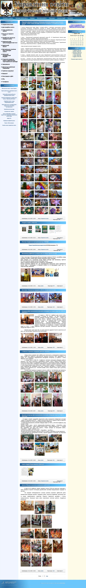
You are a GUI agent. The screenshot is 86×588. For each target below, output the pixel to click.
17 (82, 41)
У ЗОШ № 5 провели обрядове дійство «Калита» (36, 351)
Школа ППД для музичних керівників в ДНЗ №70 (36, 485)
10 (82, 39)
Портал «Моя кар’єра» (9, 122)
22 (78, 43)
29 (78, 44)
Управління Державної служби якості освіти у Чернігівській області (9, 98)
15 (78, 41)
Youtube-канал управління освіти (9, 125)
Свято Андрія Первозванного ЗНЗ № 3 (33, 464)
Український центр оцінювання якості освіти (9, 91)
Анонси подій (61, 18)
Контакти (70, 18)
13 (74, 41)
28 (76, 44)
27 (74, 44)
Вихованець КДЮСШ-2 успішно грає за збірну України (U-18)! (39, 253)
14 (76, 41)
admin (42, 285)
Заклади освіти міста (21, 18)
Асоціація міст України (9, 111)
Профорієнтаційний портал (9, 120)
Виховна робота (41, 18)
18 (71, 43)
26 (73, 44)
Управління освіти (44, 218)
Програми (52, 18)
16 (80, 41)
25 (71, 44)
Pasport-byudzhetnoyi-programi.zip (37, 245)
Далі (47, 576)
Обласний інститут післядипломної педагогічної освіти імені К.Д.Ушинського (9, 105)
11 (71, 41)
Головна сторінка (8, 18)
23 (80, 43)
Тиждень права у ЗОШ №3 (29, 222)
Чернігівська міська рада (9, 109)
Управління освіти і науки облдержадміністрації (9, 102)
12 (73, 41)
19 (73, 43)
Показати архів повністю (76, 59)
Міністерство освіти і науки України (9, 88)
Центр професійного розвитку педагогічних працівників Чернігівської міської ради (9, 115)
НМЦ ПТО (9, 118)
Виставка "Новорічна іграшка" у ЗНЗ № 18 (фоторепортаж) (39, 290)
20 (74, 43)
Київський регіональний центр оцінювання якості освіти (9, 95)
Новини (32, 18)
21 (76, 43)
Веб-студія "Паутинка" (10, 582)
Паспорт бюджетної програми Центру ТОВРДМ (35, 241)
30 (80, 44)
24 (82, 43)
